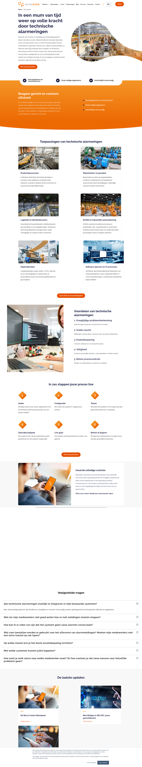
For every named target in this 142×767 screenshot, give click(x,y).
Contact (97, 4)
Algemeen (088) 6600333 (26, 745)
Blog (77, 4)
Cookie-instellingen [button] (91, 762)
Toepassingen (70, 4)
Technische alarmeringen (50, 740)
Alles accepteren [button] (103, 762)
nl (108, 4)
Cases (62, 4)
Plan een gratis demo (27, 67)
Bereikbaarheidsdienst (49, 743)
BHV (43, 746)
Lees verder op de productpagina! (71, 251)
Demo (120, 4)
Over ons (83, 4)
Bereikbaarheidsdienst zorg (74, 737)
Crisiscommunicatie (48, 737)
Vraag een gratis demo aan (29, 710)
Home (20, 9)
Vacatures (90, 4)
